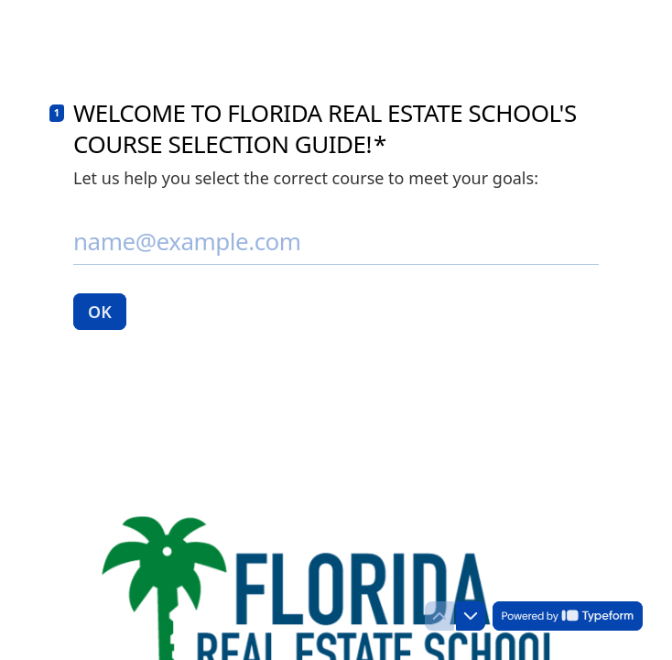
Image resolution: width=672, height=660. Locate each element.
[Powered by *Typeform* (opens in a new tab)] (568, 616)
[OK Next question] (99, 311)
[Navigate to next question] (470, 616)
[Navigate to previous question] (439, 616)
